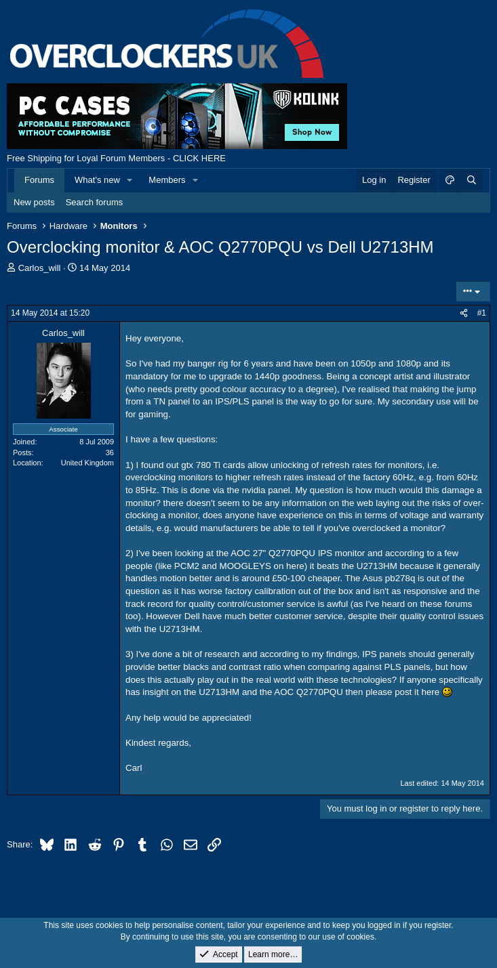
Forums (39, 180)
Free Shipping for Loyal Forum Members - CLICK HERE (116, 158)
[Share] (464, 313)
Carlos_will (39, 268)
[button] (130, 180)
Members (166, 180)
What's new (97, 180)
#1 (481, 313)
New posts (34, 202)
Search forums (94, 202)
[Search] (471, 180)
